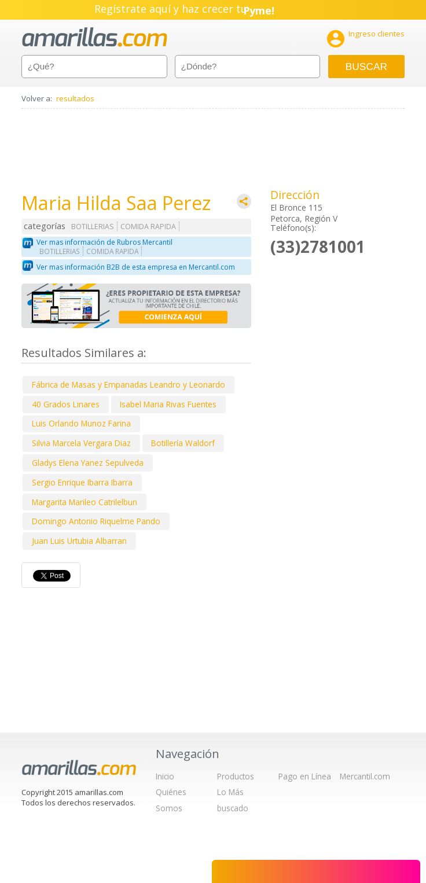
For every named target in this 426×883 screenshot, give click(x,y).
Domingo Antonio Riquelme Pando (96, 521)
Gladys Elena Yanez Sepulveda (88, 462)
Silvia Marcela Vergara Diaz (81, 442)
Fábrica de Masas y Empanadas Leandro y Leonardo (128, 384)
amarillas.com (94, 37)
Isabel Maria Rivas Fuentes (168, 404)
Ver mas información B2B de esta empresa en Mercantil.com (135, 267)
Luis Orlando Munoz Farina (81, 423)
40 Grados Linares (66, 404)
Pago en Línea (304, 776)
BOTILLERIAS (92, 226)
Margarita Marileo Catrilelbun (84, 501)
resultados (75, 98)
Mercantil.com (365, 776)
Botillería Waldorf (183, 442)
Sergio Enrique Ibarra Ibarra (82, 482)
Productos (235, 776)
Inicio (165, 776)
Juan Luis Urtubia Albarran (79, 540)
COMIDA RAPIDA (148, 226)
